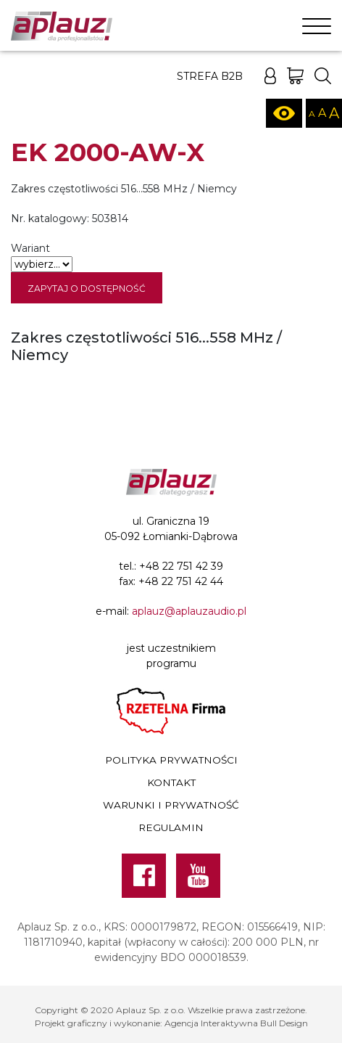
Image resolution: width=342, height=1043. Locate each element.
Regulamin (171, 827)
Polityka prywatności (171, 760)
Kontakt (171, 782)
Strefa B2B (210, 76)
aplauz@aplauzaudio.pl (189, 611)
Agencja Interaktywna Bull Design (236, 1023)
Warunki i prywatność (171, 805)
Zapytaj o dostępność (87, 288)
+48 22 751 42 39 (181, 566)
